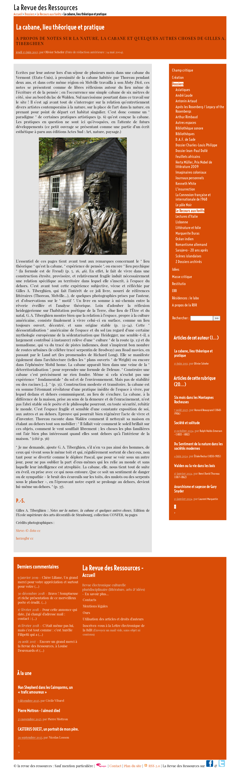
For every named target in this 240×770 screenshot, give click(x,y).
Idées (175, 269)
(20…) (180, 384)
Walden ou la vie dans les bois (194, 466)
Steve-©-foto (26, 530)
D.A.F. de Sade (185, 139)
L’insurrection (185, 189)
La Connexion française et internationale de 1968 (193, 197)
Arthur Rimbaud (187, 117)
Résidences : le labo (185, 298)
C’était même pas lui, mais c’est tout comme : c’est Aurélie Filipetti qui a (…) (46, 630)
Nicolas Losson (59, 737)
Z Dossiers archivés (189, 261)
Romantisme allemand (191, 244)
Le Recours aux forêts (49, 14)
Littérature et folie (188, 227)
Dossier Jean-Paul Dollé (192, 151)
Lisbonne (182, 222)
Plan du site (132, 766)
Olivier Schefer (54, 52)
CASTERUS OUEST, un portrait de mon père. (48, 729)
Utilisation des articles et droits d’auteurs (113, 619)
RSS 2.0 (152, 766)
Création (178, 77)
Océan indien (185, 239)
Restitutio (179, 284)
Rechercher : (180, 318)
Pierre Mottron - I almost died (39, 710)
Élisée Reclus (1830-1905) (207, 456)
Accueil (18, 14)
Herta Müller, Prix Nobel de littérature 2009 (194, 164)
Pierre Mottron (58, 719)
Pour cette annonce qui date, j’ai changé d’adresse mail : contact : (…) (47, 614)
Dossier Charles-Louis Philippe (196, 145)
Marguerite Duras (187, 233)
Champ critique (182, 70)
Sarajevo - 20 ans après (192, 250)
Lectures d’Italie (187, 216)
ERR (174, 291)
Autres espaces (186, 122)
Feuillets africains (188, 156)
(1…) (214, 338)
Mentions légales (95, 606)
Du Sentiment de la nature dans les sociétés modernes (198, 446)
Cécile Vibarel (55, 700)
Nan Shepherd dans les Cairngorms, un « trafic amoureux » (45, 689)
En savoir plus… (97, 594)
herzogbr (22, 538)
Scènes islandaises (188, 256)
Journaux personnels (190, 178)
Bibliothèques (185, 134)
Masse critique (182, 276)
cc (39, 530)
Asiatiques (183, 90)
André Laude (184, 95)
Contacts (89, 600)
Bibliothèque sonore (189, 128)
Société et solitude (187, 423)
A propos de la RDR (184, 305)
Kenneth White (186, 183)
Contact (115, 766)
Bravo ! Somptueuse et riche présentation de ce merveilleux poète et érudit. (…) (48, 598)
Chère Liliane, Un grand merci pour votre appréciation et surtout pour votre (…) (48, 582)
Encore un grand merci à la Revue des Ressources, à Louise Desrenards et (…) (47, 646)
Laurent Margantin (208, 499)
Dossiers (29, 14)
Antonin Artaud (186, 101)
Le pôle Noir (184, 205)
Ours (86, 612)
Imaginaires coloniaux (191, 172)
